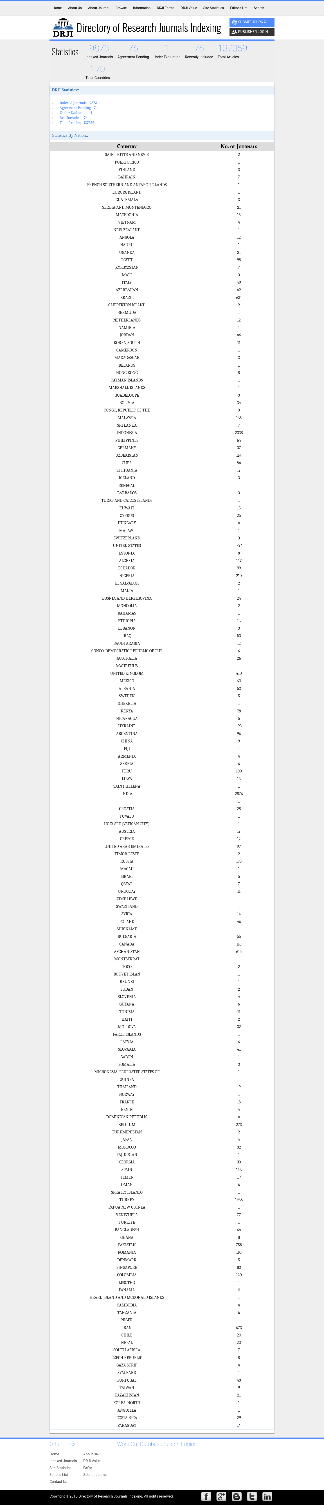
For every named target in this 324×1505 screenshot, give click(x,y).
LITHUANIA (126, 470)
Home (54, 1454)
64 (239, 440)
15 (239, 214)
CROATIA (127, 808)
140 (239, 1274)
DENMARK (127, 1260)
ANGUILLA (126, 1410)
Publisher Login (250, 32)
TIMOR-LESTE (127, 853)
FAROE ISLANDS (127, 1034)
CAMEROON (126, 350)
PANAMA (127, 1290)
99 (239, 568)
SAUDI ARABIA (127, 643)
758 (239, 1244)
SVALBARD (127, 1372)
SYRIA (127, 913)
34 (239, 402)
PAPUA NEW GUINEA (126, 1207)
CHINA (127, 741)
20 (239, 1335)
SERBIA (126, 763)
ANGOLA (126, 237)
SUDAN (127, 989)
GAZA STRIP (127, 1365)
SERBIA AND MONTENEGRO (127, 207)
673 (239, 1327)
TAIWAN (126, 1387)
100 (239, 771)
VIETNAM (127, 222)
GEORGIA (127, 1162)
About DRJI (92, 1454)
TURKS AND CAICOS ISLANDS (127, 500)
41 (239, 1049)
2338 (239, 432)
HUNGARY (127, 522)
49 (239, 282)
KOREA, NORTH (126, 1402)
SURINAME (127, 929)
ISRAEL (126, 876)
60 (239, 680)
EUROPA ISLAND (126, 192)
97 (239, 846)
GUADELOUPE (127, 395)
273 (239, 1124)
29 (239, 1417)
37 (239, 447)
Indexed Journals (63, 1461)
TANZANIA (126, 1312)
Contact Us (58, 1482)
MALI (127, 275)
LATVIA (126, 1041)
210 (239, 575)
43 (239, 1380)
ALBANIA (127, 688)
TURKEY (126, 1199)
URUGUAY (127, 891)
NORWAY (127, 1094)
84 (239, 462)
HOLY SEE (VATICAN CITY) (127, 823)
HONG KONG (127, 372)
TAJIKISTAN (127, 1154)
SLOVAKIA (127, 1049)
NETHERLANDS (126, 320)
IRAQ (126, 635)
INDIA (127, 793)
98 (239, 259)
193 (239, 726)
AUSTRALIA (127, 658)
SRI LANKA (127, 425)
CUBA (127, 462)
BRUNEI (127, 981)
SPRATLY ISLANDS (127, 1192)
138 (239, 861)
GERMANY (127, 447)
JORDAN (127, 335)
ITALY (127, 282)
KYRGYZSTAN (127, 267)
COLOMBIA (127, 1274)
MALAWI (127, 530)
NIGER (127, 1320)
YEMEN (127, 1177)
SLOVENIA (127, 996)
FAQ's (87, 1468)
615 (239, 951)
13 (239, 778)
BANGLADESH (127, 1229)
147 (239, 560)
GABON (127, 1056)
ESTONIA (127, 553)
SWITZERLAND (127, 538)
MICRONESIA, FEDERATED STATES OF (127, 1071)
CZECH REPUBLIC (127, 1357)
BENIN (127, 1109)
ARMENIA (127, 756)
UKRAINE (127, 726)
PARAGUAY (126, 1425)
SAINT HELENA (126, 786)
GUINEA (127, 1079)
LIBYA (127, 778)
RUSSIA (126, 861)
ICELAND (127, 477)
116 (238, 944)
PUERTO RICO (127, 162)
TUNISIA (127, 1011)
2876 (239, 793)
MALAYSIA (127, 417)
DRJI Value (92, 1461)
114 (239, 455)
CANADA (126, 944)
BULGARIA (126, 936)
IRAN (127, 1327)
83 (239, 1267)
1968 (239, 1199)
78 (239, 711)
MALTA (127, 590)
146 (239, 1169)
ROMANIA (127, 1252)
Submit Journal (250, 22)
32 (239, 1026)
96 (239, 733)
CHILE (127, 1335)
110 (238, 1252)
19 (239, 1086)
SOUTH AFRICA (126, 1350)
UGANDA (127, 252)
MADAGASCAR (127, 357)
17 (239, 470)
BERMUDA (126, 312)
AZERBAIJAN (127, 289)
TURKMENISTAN (127, 1132)
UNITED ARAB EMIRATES (126, 846)
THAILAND (127, 1086)
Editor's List (59, 1475)
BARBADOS (127, 492)
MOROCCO (127, 1147)
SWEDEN (127, 696)
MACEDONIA (127, 214)
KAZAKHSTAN (127, 1395)
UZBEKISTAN (127, 455)
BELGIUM (126, 1124)
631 (239, 297)
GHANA (126, 1237)
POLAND (126, 921)
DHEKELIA (126, 703)
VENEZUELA (127, 1214)
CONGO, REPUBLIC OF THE (127, 410)
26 (239, 658)
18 (239, 1102)
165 (239, 417)
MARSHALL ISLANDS (127, 387)
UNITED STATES (127, 545)
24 (239, 598)
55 (239, 936)
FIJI (127, 748)
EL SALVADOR (127, 583)
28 (239, 808)
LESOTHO (127, 1282)
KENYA (127, 711)
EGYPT (127, 259)
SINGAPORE (127, 1267)
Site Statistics (61, 1468)
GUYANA (126, 1004)
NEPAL (127, 1342)
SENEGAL (127, 485)
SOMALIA (127, 1064)
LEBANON (127, 628)
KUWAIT (126, 508)
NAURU (127, 244)
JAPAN (126, 1139)
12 (239, 237)
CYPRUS (127, 515)
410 (239, 673)
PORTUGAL (127, 1380)
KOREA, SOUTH (127, 342)
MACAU (127, 868)
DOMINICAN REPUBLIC (127, 1116)
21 (239, 207)
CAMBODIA (127, 1305)
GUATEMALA (127, 199)
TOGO (127, 966)
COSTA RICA (127, 1417)
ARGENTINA (127, 733)
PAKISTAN (127, 1244)
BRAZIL (127, 297)
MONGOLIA (127, 605)
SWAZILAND (126, 906)
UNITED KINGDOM (127, 673)
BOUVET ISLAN (126, 974)
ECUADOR (126, 568)
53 (239, 635)
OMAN (127, 1184)
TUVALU (126, 816)
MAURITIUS (127, 665)
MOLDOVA (127, 1026)
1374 (239, 545)
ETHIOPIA (127, 620)
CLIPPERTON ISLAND (127, 305)
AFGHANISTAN (127, 951)
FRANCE (126, 1102)
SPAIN (127, 1169)
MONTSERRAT (127, 959)
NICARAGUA (127, 718)
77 (239, 1214)
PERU (127, 771)
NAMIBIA (126, 327)
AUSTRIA (127, 831)
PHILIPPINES (126, 440)
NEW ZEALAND (126, 229)
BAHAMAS (127, 613)
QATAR (127, 883)
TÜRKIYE (127, 1222)
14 (239, 913)
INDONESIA (127, 432)
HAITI (127, 1019)
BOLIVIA (126, 402)
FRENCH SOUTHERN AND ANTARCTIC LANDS (127, 184)
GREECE (127, 838)
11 (239, 342)
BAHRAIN (127, 177)
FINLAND (127, 169)
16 (239, 620)
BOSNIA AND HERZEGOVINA (127, 598)
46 (239, 335)
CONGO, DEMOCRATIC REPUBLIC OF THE (126, 650)
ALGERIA (127, 560)
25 (239, 515)
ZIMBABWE (127, 899)
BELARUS (127, 365)
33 (239, 1162)
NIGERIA (127, 575)
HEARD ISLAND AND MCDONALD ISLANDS (127, 1297)
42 (239, 289)
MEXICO (127, 680)
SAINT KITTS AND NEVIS (127, 154)
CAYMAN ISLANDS (127, 380)
